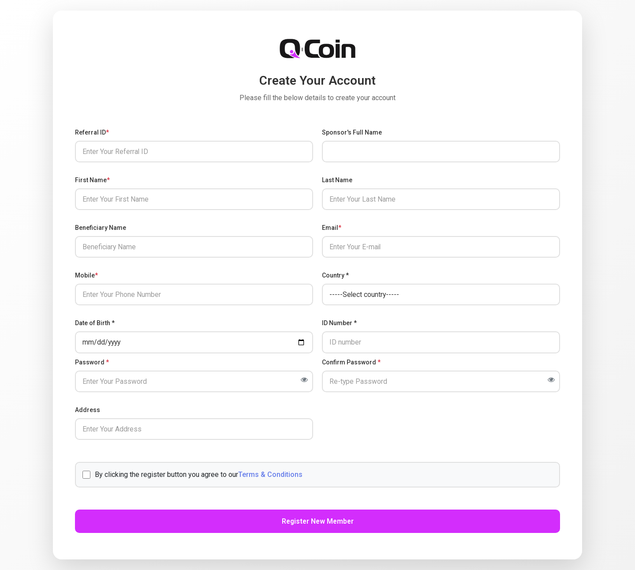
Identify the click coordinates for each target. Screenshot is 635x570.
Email (331, 226)
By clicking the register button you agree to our (192, 475)
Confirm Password (351, 362)
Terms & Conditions (270, 475)
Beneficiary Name (100, 226)
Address (87, 410)
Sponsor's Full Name (352, 130)
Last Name (337, 178)
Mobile (86, 274)
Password (92, 362)
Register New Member (317, 522)
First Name (92, 178)
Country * (335, 274)
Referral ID (92, 130)
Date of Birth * (95, 322)
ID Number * (339, 322)
